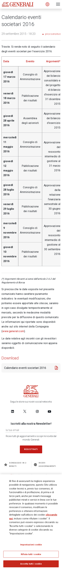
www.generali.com (13, 331)
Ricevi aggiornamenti (45, 464)
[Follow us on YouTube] (49, 411)
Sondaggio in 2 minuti (15, 464)
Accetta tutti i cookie (31, 564)
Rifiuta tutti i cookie (31, 554)
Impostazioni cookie (31, 545)
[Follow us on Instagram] (37, 411)
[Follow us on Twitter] (24, 411)
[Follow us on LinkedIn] (12, 411)
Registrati (31, 449)
